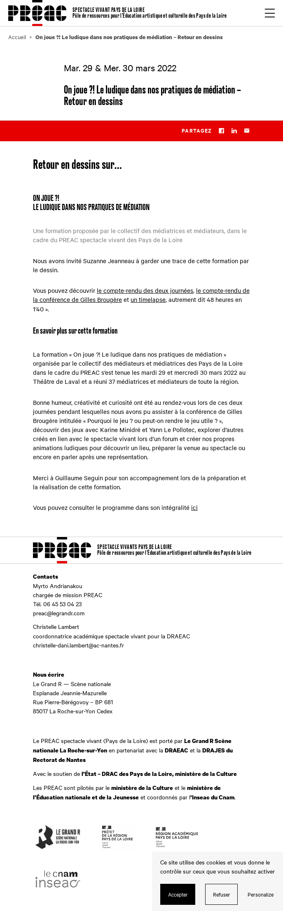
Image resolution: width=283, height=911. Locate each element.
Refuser (221, 894)
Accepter (178, 894)
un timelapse (148, 299)
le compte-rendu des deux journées (145, 290)
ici (194, 507)
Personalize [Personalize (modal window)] (261, 894)
